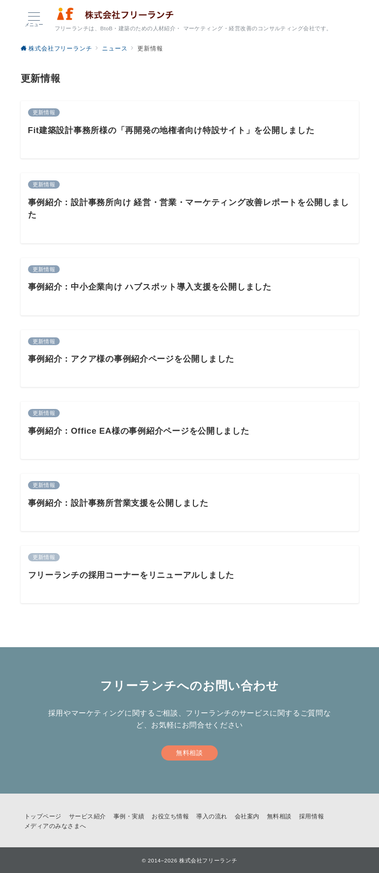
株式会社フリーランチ (208, 860)
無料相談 (189, 752)
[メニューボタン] (34, 19)
